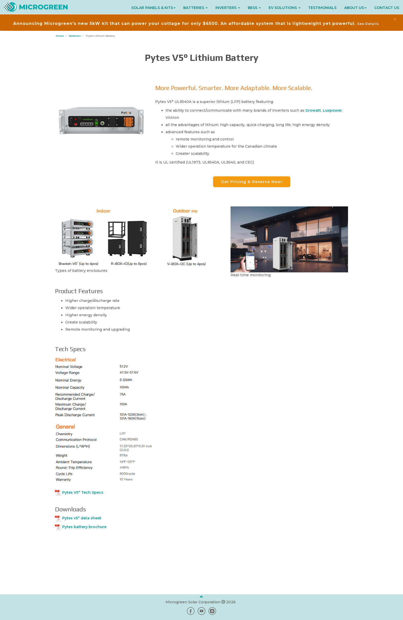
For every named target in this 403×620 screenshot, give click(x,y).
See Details (368, 24)
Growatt (313, 110)
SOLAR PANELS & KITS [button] (153, 7)
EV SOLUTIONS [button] (284, 7)
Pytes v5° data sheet (81, 518)
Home (60, 35)
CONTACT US (386, 7)
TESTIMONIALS (322, 7)
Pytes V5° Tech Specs (82, 492)
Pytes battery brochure (84, 526)
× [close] (395, 19)
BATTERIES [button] (195, 7)
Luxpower (332, 110)
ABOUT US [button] (355, 7)
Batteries (75, 35)
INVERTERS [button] (227, 7)
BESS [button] (254, 7)
